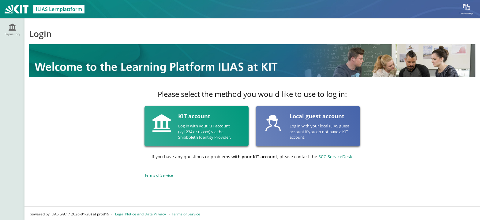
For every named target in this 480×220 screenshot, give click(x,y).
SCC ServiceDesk (335, 157)
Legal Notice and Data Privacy (140, 214)
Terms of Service (158, 175)
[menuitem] (466, 9)
